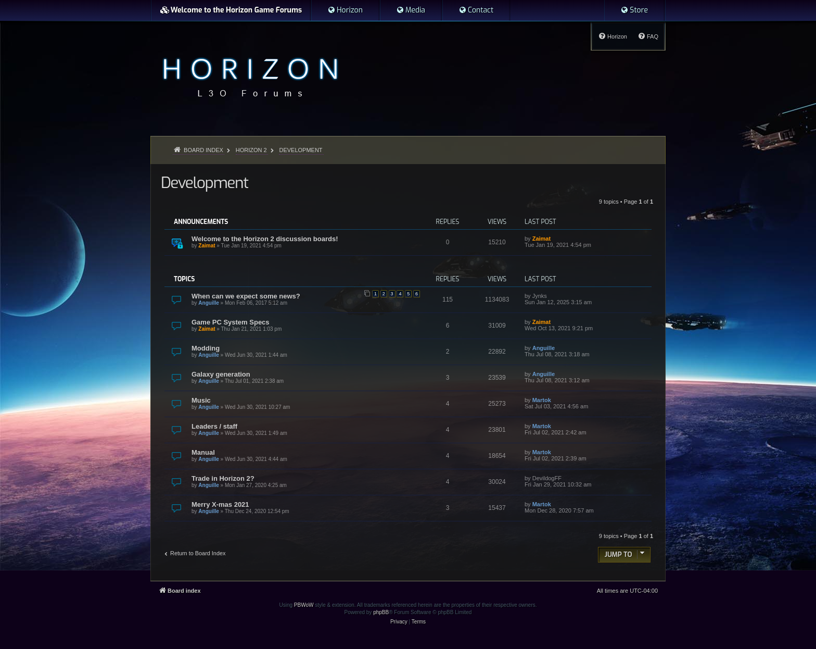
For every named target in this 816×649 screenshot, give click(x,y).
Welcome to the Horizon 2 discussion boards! (265, 239)
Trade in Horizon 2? (223, 478)
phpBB (381, 612)
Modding (206, 348)
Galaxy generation (221, 374)
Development (204, 182)
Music (201, 400)
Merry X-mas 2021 (220, 504)
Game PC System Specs (231, 322)
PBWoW (304, 605)
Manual (203, 452)
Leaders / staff (214, 426)
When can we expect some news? (246, 296)
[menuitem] (345, 10)
